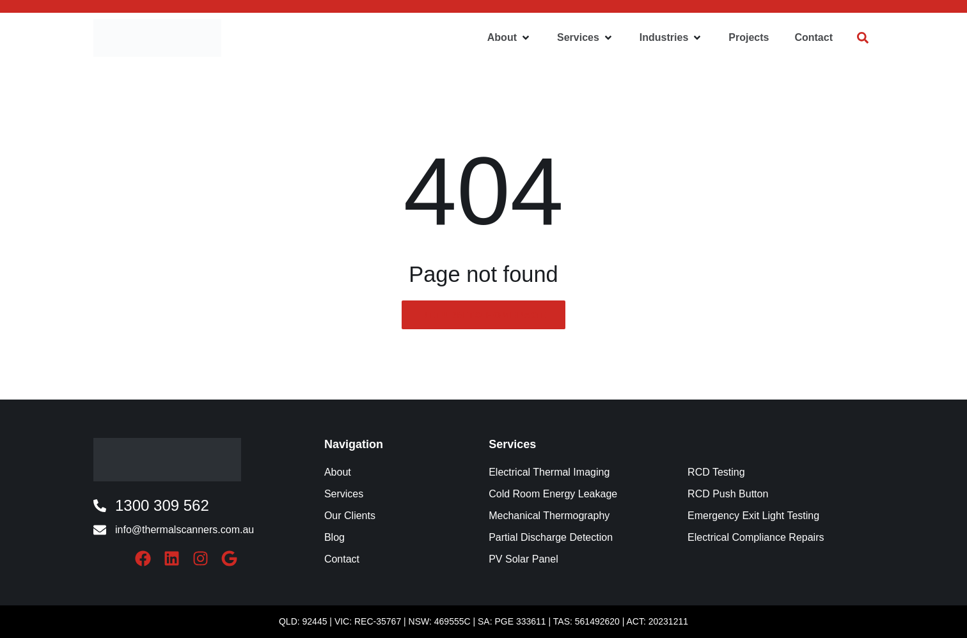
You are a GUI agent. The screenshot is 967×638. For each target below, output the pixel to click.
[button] (509, 38)
